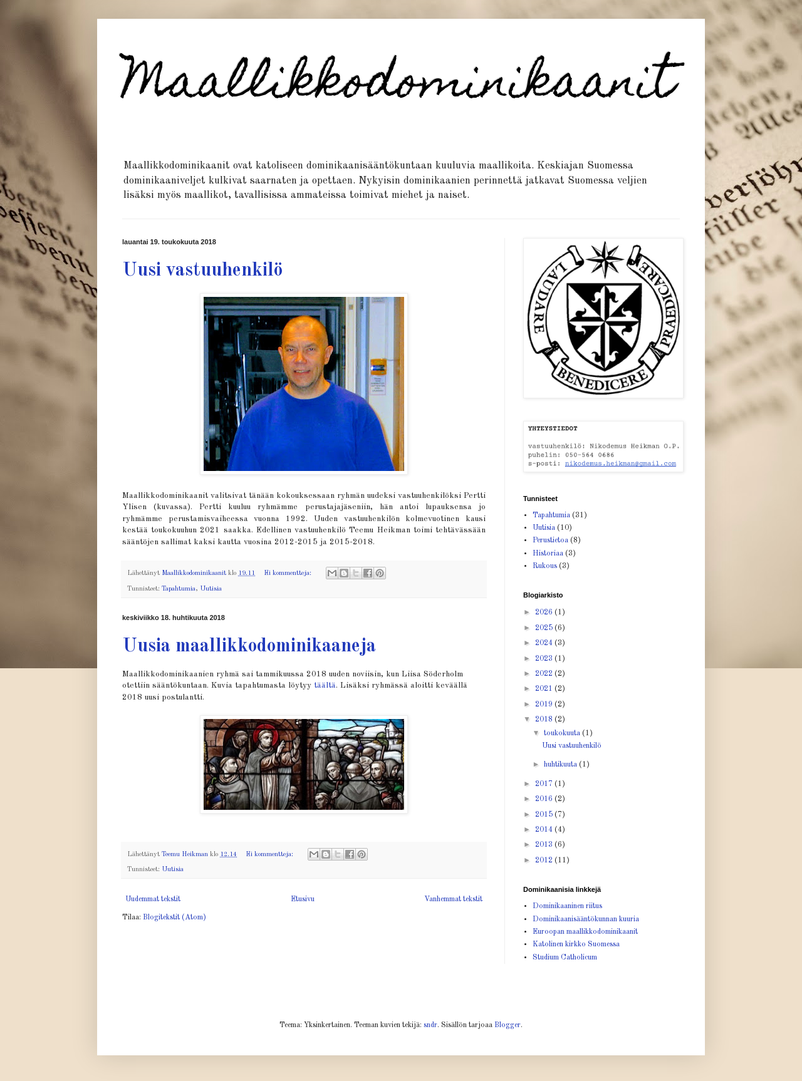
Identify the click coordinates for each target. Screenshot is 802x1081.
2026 (545, 612)
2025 (545, 628)
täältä (325, 685)
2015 (545, 815)
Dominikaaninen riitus (567, 906)
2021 (545, 689)
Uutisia (211, 589)
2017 (545, 784)
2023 (545, 659)
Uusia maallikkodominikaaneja (249, 646)
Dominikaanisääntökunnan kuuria (586, 919)
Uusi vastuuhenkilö (202, 270)
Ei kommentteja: (288, 573)
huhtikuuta (561, 764)
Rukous (545, 566)
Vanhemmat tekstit (453, 899)
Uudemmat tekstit (152, 899)
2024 (545, 643)
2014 (545, 830)
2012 (545, 860)
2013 (545, 845)
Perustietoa (550, 540)
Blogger (507, 1025)
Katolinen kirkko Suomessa (576, 944)
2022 (545, 674)
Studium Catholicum (565, 957)
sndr (430, 1025)
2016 (545, 799)
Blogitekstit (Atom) (174, 917)
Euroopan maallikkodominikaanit (585, 932)
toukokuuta (563, 733)
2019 (545, 704)
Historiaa (548, 553)
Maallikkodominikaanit (398, 86)
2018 (545, 719)
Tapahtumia (178, 589)
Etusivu (303, 899)
